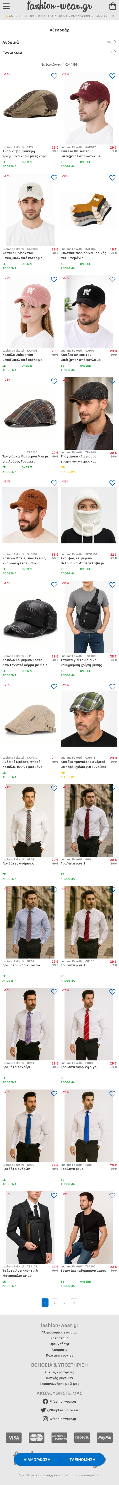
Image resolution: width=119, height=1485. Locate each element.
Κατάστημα (59, 1338)
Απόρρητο (60, 1349)
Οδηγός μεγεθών (59, 1378)
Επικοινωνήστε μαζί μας (59, 1383)
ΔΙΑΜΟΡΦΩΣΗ (37, 1459)
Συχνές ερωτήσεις (59, 1372)
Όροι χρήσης (59, 1343)
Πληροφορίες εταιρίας (59, 1332)
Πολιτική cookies (59, 1355)
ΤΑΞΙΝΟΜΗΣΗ (82, 1459)
